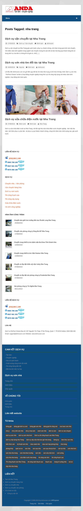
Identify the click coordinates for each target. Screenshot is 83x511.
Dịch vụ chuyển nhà (12, 485)
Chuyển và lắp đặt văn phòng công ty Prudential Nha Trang (34, 275)
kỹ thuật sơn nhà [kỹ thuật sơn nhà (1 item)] (22, 444)
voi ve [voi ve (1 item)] (71, 462)
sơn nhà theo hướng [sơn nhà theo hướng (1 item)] (26, 453)
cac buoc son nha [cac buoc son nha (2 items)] (65, 426)
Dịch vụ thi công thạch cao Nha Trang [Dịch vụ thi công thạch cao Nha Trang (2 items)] (46, 435)
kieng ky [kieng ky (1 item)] (56, 440)
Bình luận (40, 43)
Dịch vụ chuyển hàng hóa (14, 482)
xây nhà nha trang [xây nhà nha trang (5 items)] (11, 466)
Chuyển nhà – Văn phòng (14, 184)
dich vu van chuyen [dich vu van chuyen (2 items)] (64, 431)
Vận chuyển (29, 43)
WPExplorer (55, 500)
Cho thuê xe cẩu (10, 490)
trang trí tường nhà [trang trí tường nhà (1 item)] (60, 462)
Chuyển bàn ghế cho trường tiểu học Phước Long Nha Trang (34, 220)
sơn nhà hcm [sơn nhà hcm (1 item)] (72, 448)
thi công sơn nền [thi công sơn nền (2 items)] (44, 457)
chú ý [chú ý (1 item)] (7, 431)
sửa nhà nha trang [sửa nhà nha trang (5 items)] (12, 457)
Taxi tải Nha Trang (11, 479)
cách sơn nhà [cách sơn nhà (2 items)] (42, 431)
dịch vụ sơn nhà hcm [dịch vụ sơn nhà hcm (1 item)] (25, 435)
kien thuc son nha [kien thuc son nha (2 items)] (67, 440)
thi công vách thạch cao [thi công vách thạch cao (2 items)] (35, 462)
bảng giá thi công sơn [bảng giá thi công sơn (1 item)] (50, 426)
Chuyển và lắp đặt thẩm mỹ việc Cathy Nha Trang (31, 264)
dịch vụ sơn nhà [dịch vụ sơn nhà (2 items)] (11, 435)
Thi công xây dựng (12, 199)
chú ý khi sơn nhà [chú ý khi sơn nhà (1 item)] (17, 431)
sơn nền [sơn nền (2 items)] (38, 453)
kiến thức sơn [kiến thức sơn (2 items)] (10, 444)
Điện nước (22, 124)
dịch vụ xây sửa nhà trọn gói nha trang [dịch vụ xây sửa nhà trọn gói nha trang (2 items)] (38, 440)
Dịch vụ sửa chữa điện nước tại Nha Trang (30, 119)
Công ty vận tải (12, 493)
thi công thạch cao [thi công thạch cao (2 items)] (58, 457)
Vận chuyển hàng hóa (13, 187)
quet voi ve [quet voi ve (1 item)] (19, 448)
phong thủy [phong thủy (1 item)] (9, 448)
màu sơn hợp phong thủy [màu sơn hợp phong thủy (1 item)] (50, 444)
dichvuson (50, 43)
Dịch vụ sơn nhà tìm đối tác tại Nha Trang (30, 62)
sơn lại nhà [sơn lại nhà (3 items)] (61, 448)
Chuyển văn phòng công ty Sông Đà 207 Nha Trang (31, 231)
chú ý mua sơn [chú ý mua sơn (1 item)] (30, 431)
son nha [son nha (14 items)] (27, 448)
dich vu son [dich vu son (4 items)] (52, 431)
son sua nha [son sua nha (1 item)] (37, 448)
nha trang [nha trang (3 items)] (64, 444)
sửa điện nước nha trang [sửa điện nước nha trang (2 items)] (28, 457)
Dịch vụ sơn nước (12, 191)
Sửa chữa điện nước (13, 203)
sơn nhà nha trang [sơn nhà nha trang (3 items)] (12, 453)
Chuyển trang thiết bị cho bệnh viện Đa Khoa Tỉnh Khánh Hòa (35, 242)
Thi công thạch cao (12, 195)
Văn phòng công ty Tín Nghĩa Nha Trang (27, 286)
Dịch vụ (21, 43)
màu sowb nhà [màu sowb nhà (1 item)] (35, 444)
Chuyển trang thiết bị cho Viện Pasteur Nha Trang (31, 253)
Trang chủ (9, 381)
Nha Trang (43, 124)
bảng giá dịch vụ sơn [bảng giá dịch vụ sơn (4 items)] (20, 426)
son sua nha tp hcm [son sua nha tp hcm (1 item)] (49, 448)
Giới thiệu (8, 385)
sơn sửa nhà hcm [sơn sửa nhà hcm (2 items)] (49, 453)
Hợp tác (21, 67)
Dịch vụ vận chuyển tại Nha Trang (25, 38)
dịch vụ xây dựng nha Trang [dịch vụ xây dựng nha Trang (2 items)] (15, 440)
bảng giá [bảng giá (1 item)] (8, 426)
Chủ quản (8, 389)
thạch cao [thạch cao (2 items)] (49, 462)
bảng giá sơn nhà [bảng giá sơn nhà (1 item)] (35, 426)
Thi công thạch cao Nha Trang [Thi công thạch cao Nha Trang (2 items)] (15, 462)
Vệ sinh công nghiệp (12, 207)
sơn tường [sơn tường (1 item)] (60, 453)
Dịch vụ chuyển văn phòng (14, 488)
